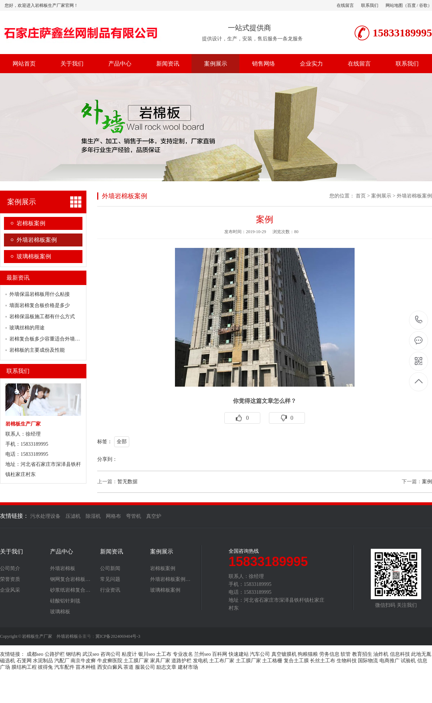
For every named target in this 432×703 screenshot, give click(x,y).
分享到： (107, 459)
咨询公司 (110, 654)
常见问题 (110, 579)
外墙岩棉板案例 (37, 240)
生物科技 (347, 660)
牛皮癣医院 (109, 660)
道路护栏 (181, 660)
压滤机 (73, 516)
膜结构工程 (24, 667)
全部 (122, 441)
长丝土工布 (322, 660)
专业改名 (183, 654)
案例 (427, 481)
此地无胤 (421, 654)
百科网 (219, 654)
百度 (411, 5)
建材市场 (188, 667)
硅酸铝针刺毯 (65, 601)
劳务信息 (329, 654)
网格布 (113, 516)
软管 (346, 654)
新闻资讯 (167, 64)
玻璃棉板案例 (34, 256)
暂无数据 (127, 481)
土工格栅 (272, 660)
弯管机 (133, 516)
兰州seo (202, 654)
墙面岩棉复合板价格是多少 (39, 305)
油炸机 (380, 654)
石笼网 (24, 660)
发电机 (200, 660)
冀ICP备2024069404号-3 (117, 636)
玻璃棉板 (60, 611)
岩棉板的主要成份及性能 (37, 350)
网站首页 (24, 64)
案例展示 (215, 64)
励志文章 (166, 667)
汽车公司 (260, 654)
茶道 (128, 667)
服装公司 (145, 667)
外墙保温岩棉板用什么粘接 (39, 294)
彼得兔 (45, 667)
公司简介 (10, 568)
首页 (361, 196)
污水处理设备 (45, 516)
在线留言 (345, 5)
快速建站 (239, 654)
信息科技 (400, 654)
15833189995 (418, 320)
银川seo (146, 654)
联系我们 (369, 5)
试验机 (408, 660)
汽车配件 (64, 667)
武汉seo (90, 654)
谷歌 (423, 5)
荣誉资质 (10, 579)
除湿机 (93, 516)
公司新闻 (110, 568)
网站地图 (394, 5)
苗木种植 (86, 667)
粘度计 (129, 654)
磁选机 (7, 660)
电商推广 (389, 660)
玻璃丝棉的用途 (27, 327)
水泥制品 (43, 660)
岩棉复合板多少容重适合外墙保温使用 (52, 339)
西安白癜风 (109, 667)
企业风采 (10, 590)
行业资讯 (110, 590)
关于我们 (72, 64)
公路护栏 (55, 654)
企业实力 (311, 64)
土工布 (163, 654)
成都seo (35, 654)
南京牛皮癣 (83, 660)
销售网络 (263, 64)
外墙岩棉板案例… (170, 579)
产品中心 (119, 64)
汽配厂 (61, 660)
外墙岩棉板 (62, 568)
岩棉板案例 (31, 223)
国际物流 (368, 660)
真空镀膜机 (284, 654)
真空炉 (153, 516)
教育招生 (362, 654)
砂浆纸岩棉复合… (70, 590)
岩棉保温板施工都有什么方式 (42, 316)
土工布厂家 (221, 660)
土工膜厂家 (136, 660)
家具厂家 (160, 660)
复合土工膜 (296, 660)
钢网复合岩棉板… (70, 579)
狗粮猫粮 (308, 654)
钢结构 (73, 654)
